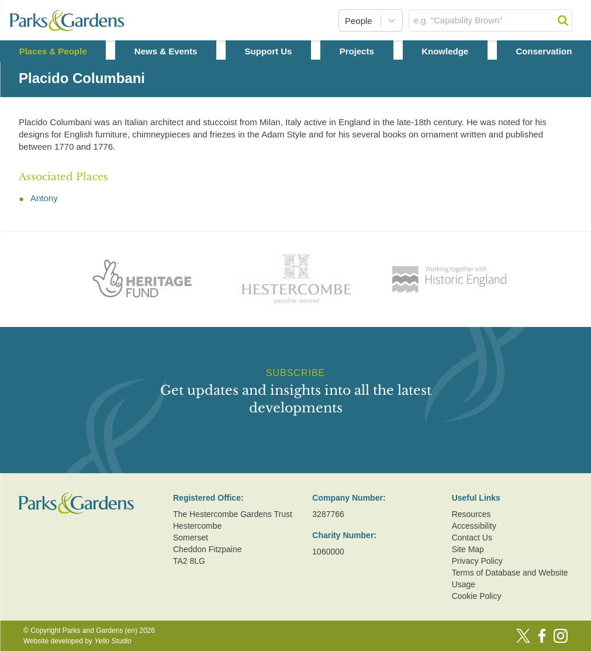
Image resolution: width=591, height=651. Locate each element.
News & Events (166, 51)
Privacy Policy (477, 561)
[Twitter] (523, 636)
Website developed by (77, 641)
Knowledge (444, 51)
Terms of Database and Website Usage (510, 578)
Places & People (53, 51)
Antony (44, 198)
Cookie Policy (477, 596)
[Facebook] (542, 636)
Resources (471, 514)
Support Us (268, 51)
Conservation (544, 51)
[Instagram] (561, 636)
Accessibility (474, 526)
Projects (357, 51)
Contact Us (472, 537)
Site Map (468, 549)
